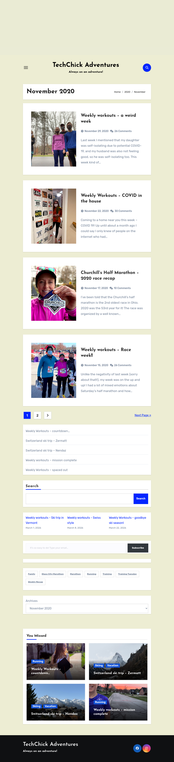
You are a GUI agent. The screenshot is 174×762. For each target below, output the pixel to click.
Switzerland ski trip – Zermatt (46, 441)
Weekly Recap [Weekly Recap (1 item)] (35, 582)
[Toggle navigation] (26, 67)
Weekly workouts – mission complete (51, 460)
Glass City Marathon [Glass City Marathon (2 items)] (53, 574)
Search (32, 486)
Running (38, 661)
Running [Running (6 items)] (91, 574)
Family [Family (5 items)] (31, 574)
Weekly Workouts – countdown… (48, 431)
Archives (32, 601)
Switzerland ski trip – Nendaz (46, 450)
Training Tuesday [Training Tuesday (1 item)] (127, 574)
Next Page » (143, 415)
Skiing (99, 665)
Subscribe (138, 547)
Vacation (112, 665)
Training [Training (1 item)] (107, 574)
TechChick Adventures (85, 65)
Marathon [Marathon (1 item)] (75, 574)
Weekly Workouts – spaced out (47, 470)
